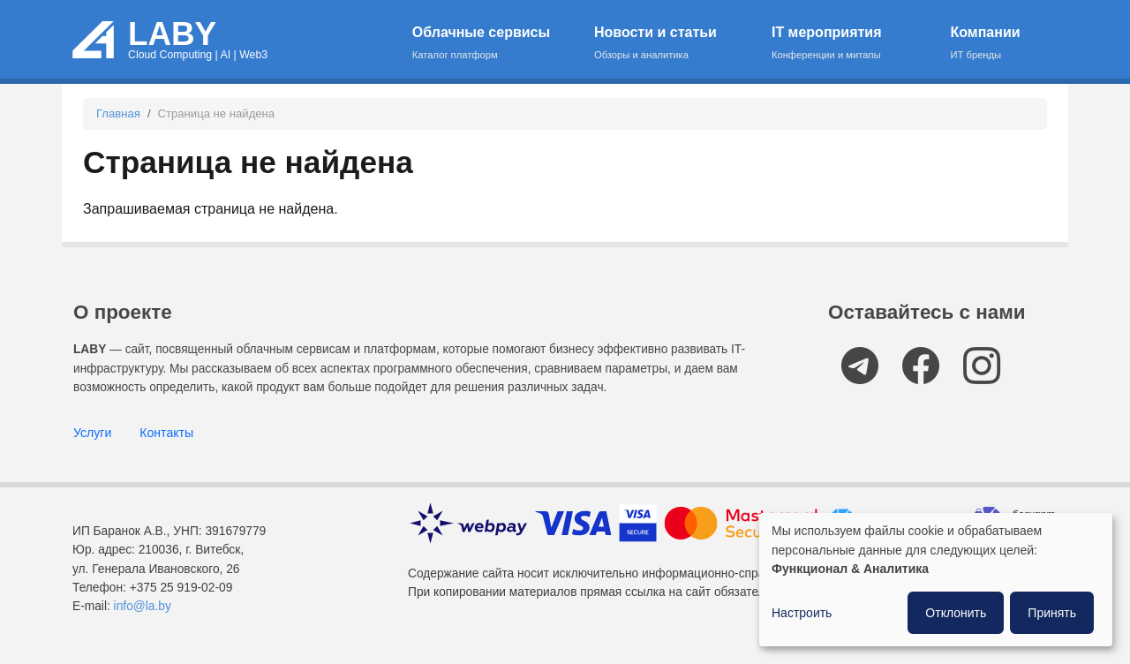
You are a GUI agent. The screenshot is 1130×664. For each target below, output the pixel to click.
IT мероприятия (850, 44)
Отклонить (955, 613)
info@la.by (142, 606)
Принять (1052, 613)
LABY (172, 34)
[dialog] (935, 579)
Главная (118, 113)
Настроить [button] (802, 613)
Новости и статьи (671, 44)
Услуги (92, 433)
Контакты (166, 433)
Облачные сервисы (492, 44)
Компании (993, 44)
